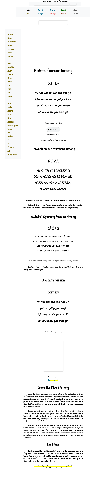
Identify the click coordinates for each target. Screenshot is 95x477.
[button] (80, 32)
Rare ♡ (41, 10)
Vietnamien (10, 140)
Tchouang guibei (12, 125)
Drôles (75, 10)
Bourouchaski (11, 41)
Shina (9, 118)
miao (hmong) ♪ (56, 43)
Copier (56, 140)
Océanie (64, 13)
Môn (8, 92)
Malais (9, 89)
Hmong (9, 70)
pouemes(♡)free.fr (67, 468)
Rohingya (10, 110)
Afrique (75, 13)
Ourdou (9, 107)
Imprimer (62, 140)
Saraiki (9, 114)
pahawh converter (75, 200)
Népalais (10, 100)
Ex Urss (52, 10)
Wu (8, 143)
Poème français (53, 382)
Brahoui (9, 45)
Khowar (9, 81)
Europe (40, 13)
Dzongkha (10, 67)
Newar (9, 103)
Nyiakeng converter (72, 263)
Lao (8, 85)
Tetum (9, 129)
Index (29, 10)
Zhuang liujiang (12, 154)
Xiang (9, 150)
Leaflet (27, 60)
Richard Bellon (59, 470)
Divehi (9, 63)
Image (43, 140)
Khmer (9, 78)
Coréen (9, 60)
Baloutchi (10, 34)
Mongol (9, 96)
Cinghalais (10, 56)
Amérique (53, 13)
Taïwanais (10, 121)
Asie (28, 13)
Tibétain (9, 136)
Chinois (9, 52)
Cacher (49, 140)
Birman (9, 38)
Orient (63, 10)
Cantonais (10, 49)
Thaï (8, 132)
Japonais (10, 74)
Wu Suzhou (11, 147)
